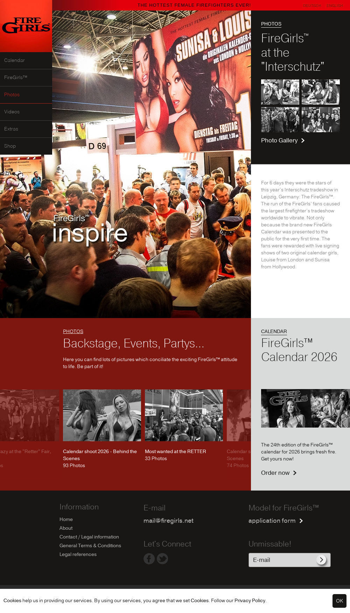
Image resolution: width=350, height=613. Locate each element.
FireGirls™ (15, 77)
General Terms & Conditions (90, 545)
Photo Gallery (279, 140)
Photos (12, 94)
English (335, 5)
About (65, 528)
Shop (10, 146)
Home (66, 519)
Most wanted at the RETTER (175, 451)
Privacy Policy (249, 600)
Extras (11, 129)
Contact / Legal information (89, 537)
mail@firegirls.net (169, 521)
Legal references (78, 554)
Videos (12, 112)
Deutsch (312, 5)
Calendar (14, 60)
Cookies (12, 600)
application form (272, 521)
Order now (275, 473)
